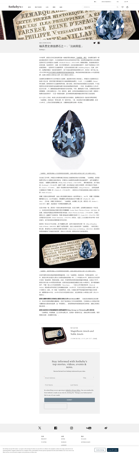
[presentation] (55, 406)
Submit (69, 400)
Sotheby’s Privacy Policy (73, 390)
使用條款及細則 (85, 442)
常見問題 (44, 442)
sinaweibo (106, 428)
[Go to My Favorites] (122, 7)
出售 (47, 7)
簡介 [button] (118, 1)
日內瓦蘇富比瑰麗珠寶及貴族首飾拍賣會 (61, 72)
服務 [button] (61, 7)
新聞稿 (63, 439)
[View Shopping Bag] (127, 7)
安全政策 (83, 439)
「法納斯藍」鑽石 (81, 58)
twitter (39, 428)
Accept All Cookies (112, 450)
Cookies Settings (100, 450)
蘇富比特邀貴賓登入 (106, 1)
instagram (71, 428)
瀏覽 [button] (54, 7)
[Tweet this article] (94, 43)
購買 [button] (29, 7)
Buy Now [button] (38, 7)
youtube (88, 428)
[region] (69, 450)
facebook (55, 428)
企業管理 (63, 445)
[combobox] (101, 7)
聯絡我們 (44, 439)
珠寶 (40, 43)
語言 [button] (125, 1)
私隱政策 (63, 442)
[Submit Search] (117, 7)
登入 (95, 1)
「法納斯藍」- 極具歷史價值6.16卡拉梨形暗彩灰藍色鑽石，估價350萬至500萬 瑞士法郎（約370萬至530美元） (67, 173)
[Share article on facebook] (99, 43)
